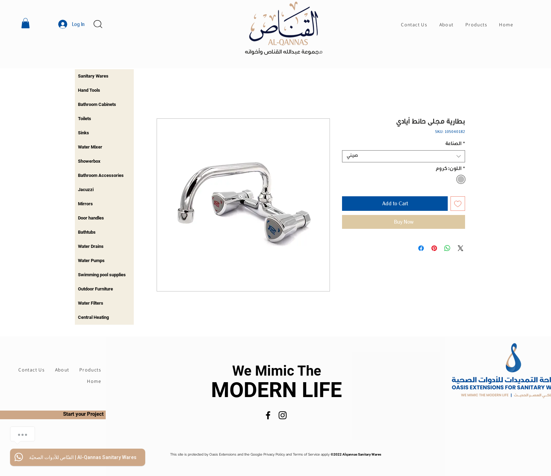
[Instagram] (282, 415)
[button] (25, 23)
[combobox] (403, 156)
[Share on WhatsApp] (447, 248)
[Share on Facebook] (421, 248)
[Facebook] (268, 415)
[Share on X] (460, 248)
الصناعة (455, 144)
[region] (104, 76)
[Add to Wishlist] (458, 203)
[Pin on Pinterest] (434, 248)
